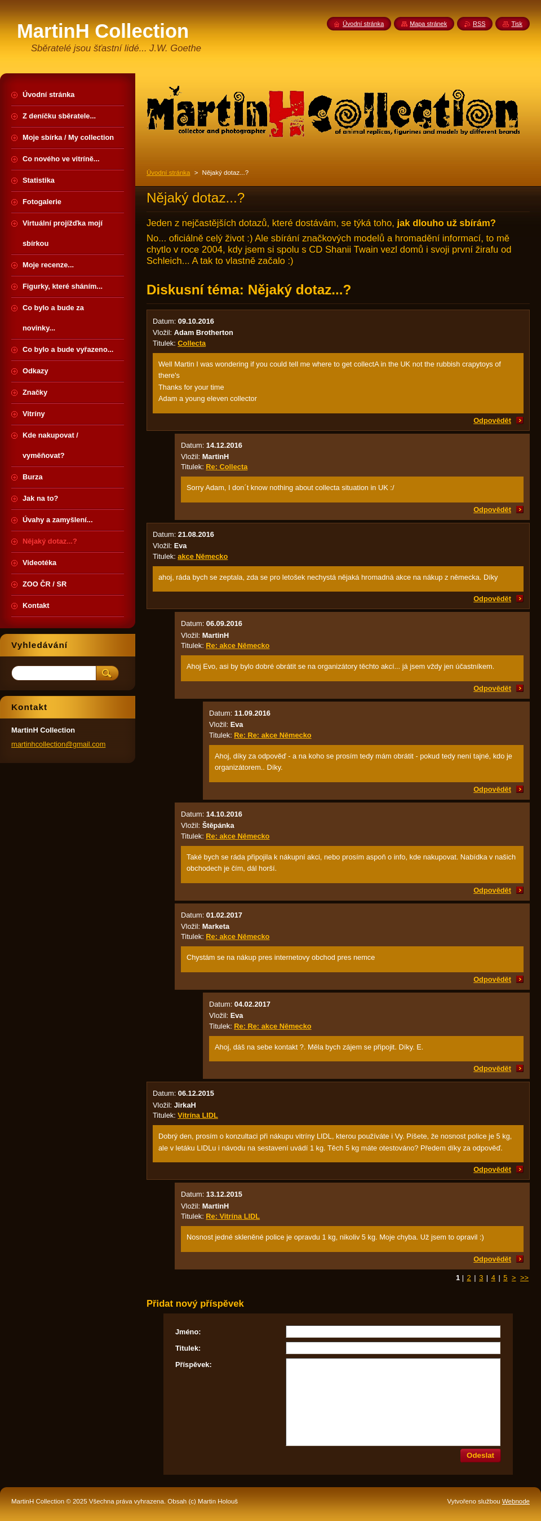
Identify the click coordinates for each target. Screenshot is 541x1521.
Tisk (516, 23)
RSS (479, 23)
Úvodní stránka (168, 172)
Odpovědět (492, 420)
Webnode (516, 1501)
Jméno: (188, 1332)
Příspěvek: (193, 1364)
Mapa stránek (428, 23)
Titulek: (188, 1348)
